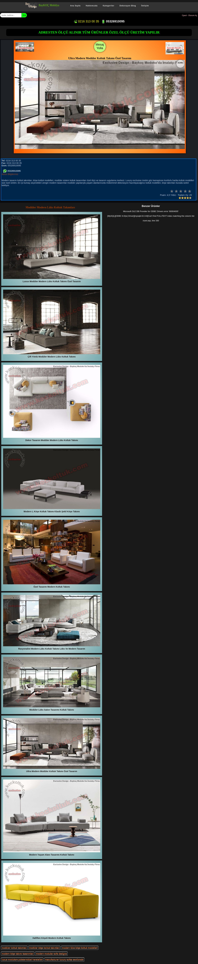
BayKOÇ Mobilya (49, 5)
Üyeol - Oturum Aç (189, 15)
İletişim (145, 6)
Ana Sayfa (75, 6)
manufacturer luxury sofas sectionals (64, 959)
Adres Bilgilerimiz (10, 174)
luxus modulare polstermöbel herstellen (22, 959)
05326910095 (113, 21)
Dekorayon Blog (128, 6)
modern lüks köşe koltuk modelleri (79, 948)
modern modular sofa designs (51, 953)
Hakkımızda (91, 6)
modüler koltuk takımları (14, 948)
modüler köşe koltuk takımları (44, 948)
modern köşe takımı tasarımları (18, 953)
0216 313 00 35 (86, 21)
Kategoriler (108, 6)
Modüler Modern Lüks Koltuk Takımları (50, 207)
